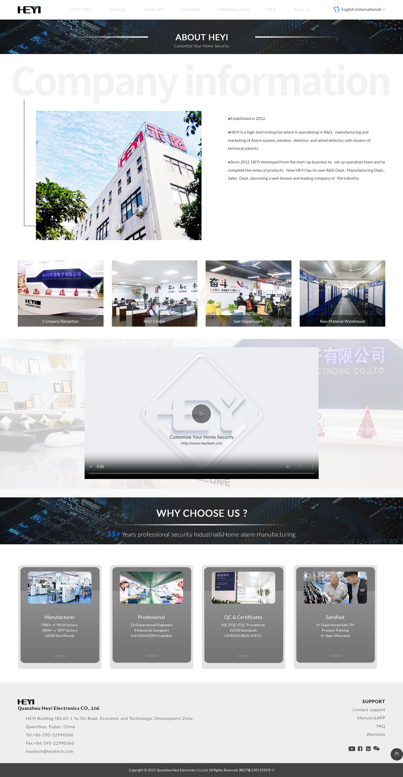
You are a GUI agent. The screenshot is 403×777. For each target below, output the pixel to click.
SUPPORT (373, 701)
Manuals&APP (371, 717)
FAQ (381, 725)
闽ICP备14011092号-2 (256, 770)
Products (117, 9)
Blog (272, 9)
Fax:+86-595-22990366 (50, 742)
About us (302, 9)
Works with (154, 9)
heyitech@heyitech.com (50, 751)
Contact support (369, 709)
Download (191, 9)
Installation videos (233, 9)
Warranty (376, 734)
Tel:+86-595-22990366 (50, 734)
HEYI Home (81, 9)
